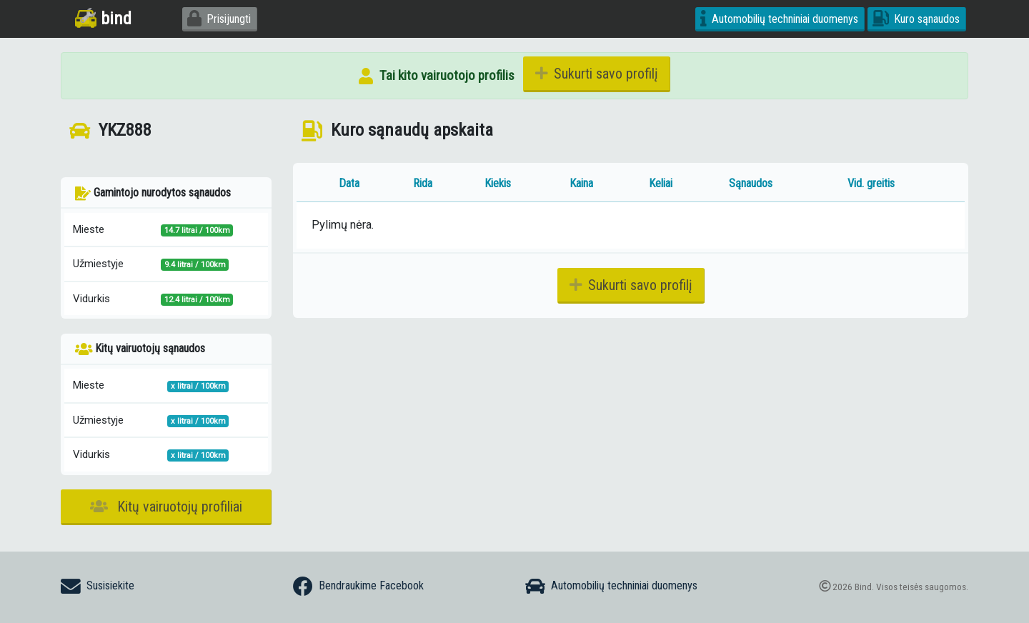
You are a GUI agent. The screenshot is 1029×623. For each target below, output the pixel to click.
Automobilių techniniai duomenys (779, 19)
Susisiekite (97, 587)
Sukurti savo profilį (596, 73)
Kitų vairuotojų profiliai (166, 506)
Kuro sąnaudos (916, 19)
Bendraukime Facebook (358, 587)
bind (103, 18)
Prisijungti (219, 19)
